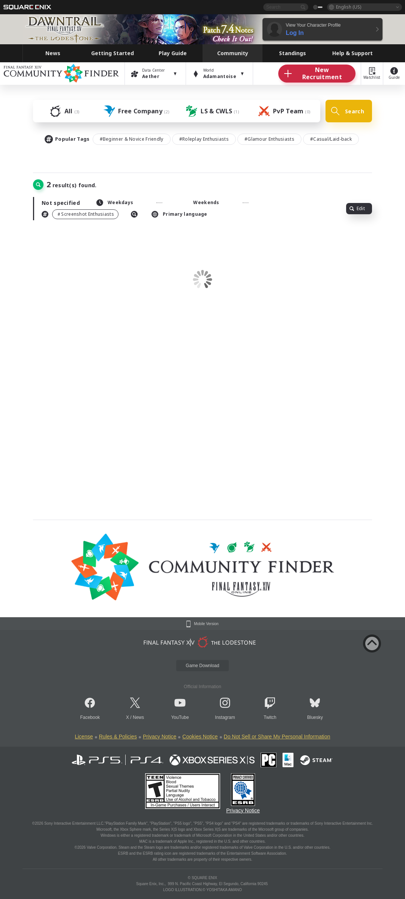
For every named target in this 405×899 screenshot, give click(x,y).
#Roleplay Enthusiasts (204, 139)
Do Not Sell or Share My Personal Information (277, 737)
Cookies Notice (200, 737)
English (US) (348, 7)
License (84, 737)
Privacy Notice (159, 737)
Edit (357, 208)
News (138, 717)
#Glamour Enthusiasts (269, 139)
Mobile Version (206, 624)
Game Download (202, 665)
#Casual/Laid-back (331, 139)
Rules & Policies (118, 737)
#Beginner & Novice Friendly (132, 139)
